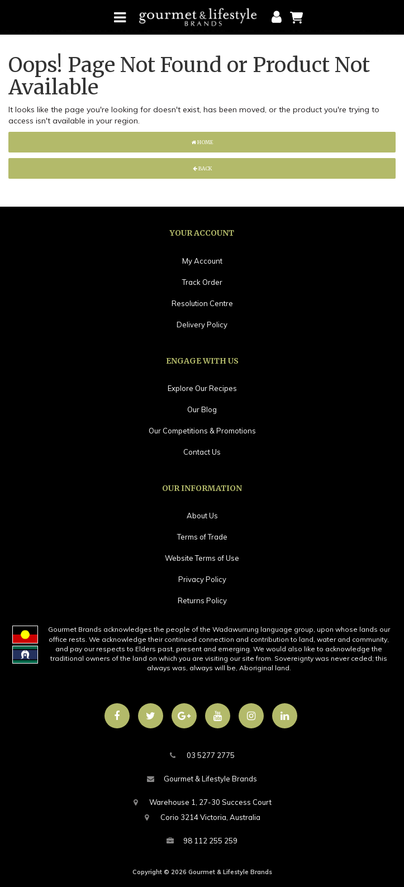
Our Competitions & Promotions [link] (202, 430)
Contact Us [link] (202, 451)
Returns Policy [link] (202, 600)
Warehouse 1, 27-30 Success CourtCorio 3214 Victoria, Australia (202, 808)
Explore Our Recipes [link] (202, 388)
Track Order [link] (202, 282)
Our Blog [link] (202, 409)
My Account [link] (202, 260)
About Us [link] (202, 515)
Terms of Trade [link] (202, 536)
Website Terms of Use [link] (202, 558)
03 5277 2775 (202, 755)
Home (202, 142)
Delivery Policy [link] (202, 324)
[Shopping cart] (296, 17)
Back (202, 168)
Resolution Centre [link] (202, 303)
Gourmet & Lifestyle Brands (202, 778)
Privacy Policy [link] (202, 579)
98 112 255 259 (202, 840)
